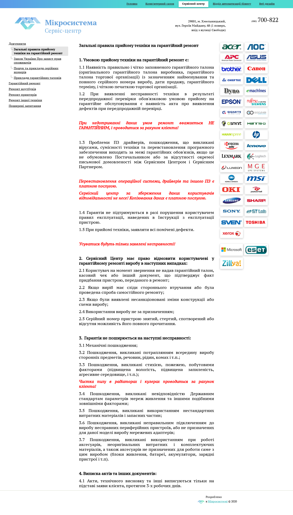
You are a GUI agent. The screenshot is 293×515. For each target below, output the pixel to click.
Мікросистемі (218, 501)
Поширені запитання (25, 106)
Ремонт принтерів (23, 94)
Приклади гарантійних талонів (37, 78)
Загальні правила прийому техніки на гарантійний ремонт (38, 51)
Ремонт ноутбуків (22, 89)
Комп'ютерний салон (159, 3)
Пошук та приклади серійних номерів (36, 70)
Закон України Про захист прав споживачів (37, 60)
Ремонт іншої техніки (25, 100)
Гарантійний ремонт (24, 83)
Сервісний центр (193, 3)
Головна (132, 3)
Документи (17, 44)
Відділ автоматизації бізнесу (232, 3)
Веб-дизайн (267, 3)
